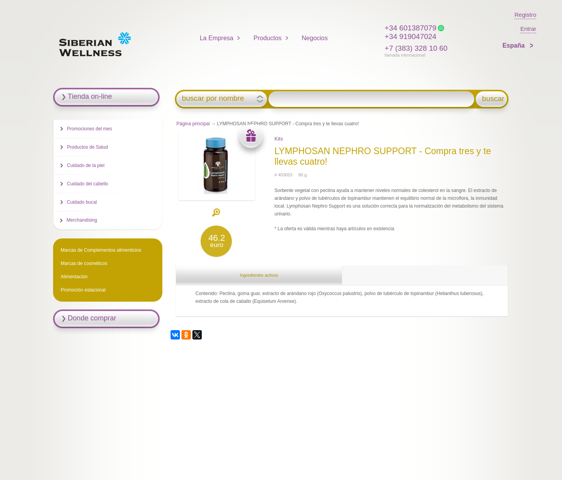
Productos (268, 38)
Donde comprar (92, 318)
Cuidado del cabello (87, 184)
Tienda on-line (90, 96)
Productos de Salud (87, 147)
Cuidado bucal (82, 202)
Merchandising (82, 220)
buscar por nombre (213, 98)
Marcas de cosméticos (84, 263)
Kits (278, 139)
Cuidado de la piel (86, 165)
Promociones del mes (89, 129)
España (514, 45)
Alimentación (74, 276)
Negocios (315, 38)
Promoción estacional (83, 290)
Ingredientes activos (259, 275)
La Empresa (216, 38)
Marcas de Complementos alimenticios (101, 250)
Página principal (193, 123)
